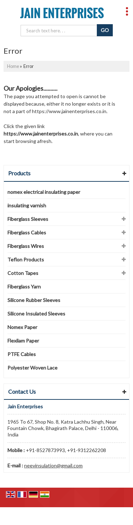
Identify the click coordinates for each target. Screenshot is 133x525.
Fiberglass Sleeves (27, 219)
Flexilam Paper (23, 341)
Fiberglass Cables (26, 232)
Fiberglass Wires (25, 246)
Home (13, 66)
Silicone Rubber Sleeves (33, 300)
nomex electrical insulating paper (43, 192)
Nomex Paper (22, 327)
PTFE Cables (21, 354)
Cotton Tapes (22, 273)
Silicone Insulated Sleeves (36, 314)
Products (19, 173)
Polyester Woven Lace (32, 368)
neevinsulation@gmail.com (53, 465)
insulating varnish (26, 205)
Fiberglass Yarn (24, 286)
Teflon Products (25, 259)
